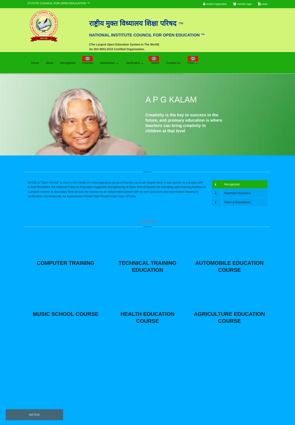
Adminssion (109, 63)
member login (242, 4)
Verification (135, 63)
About (49, 63)
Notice (154, 61)
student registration (215, 4)
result (262, 4)
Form (193, 61)
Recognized (67, 63)
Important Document (232, 193)
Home (35, 63)
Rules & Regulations (232, 202)
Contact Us (173, 63)
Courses (87, 61)
